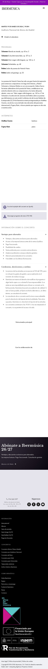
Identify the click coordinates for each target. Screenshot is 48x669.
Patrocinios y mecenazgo (8, 584)
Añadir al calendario (9, 37)
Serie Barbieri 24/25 (7, 535)
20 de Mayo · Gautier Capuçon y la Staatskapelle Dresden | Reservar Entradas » (24, 3)
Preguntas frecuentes (6, 538)
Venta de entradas (6, 529)
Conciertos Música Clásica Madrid (11, 549)
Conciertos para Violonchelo (9, 561)
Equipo (3, 581)
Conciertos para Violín (7, 558)
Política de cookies (27, 661)
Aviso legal (4, 661)
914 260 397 (12, 499)
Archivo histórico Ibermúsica (9, 567)
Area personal (5, 523)
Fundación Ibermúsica (7, 587)
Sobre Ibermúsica (6, 578)
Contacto (4, 593)
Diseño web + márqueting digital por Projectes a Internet (16, 667)
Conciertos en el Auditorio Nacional (11, 552)
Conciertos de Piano (7, 555)
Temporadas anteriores (7, 564)
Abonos (3, 526)
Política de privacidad (15, 661)
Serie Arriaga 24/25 (7, 532)
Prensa (3, 590)
